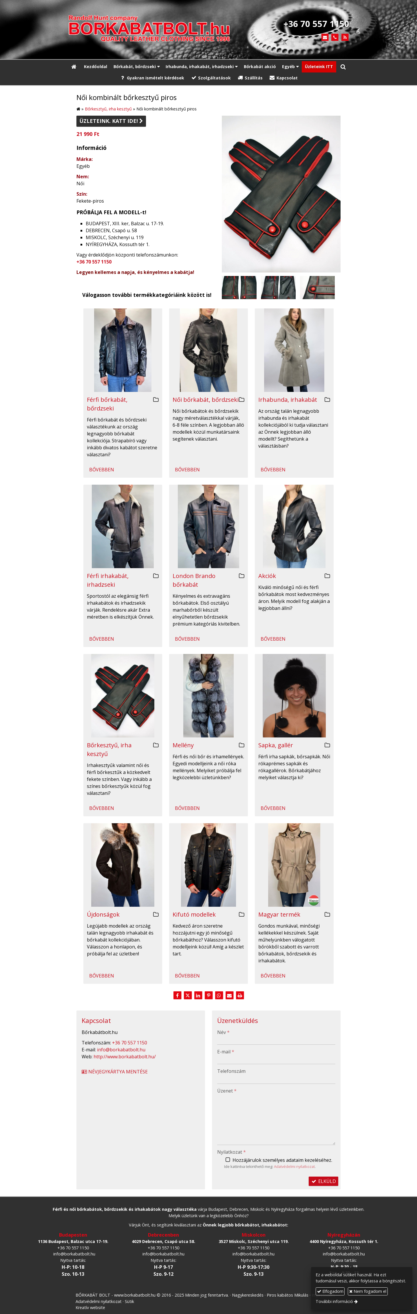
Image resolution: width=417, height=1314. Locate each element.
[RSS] (345, 37)
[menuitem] (95, 67)
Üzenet (227, 1091)
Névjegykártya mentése (114, 1071)
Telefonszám (231, 1071)
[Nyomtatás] (239, 995)
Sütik (129, 1301)
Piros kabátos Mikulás (287, 1295)
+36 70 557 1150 (93, 262)
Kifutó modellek (194, 914)
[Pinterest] (208, 995)
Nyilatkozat (231, 1152)
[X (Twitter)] (187, 995)
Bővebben (101, 469)
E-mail (225, 1051)
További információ (334, 1301)
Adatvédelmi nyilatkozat (294, 1166)
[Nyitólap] (156, 29)
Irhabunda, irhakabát (287, 400)
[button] (343, 67)
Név (223, 1032)
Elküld (323, 1181)
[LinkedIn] (198, 995)
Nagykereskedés (248, 1295)
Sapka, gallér (275, 745)
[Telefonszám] (335, 37)
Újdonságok (103, 914)
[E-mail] (325, 37)
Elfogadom (330, 1291)
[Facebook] (177, 995)
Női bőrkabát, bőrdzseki (206, 400)
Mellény (183, 745)
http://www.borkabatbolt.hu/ (125, 1056)
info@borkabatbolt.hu (121, 1049)
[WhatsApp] (219, 995)
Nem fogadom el (367, 1291)
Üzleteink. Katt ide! (111, 120)
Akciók (267, 576)
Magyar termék (279, 914)
